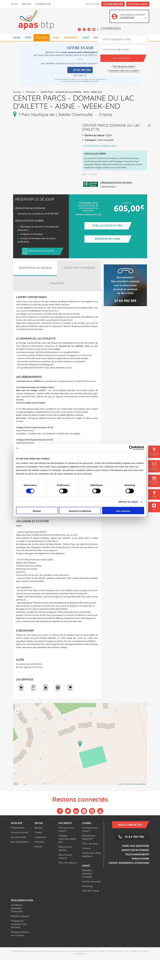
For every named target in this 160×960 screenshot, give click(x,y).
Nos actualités (18, 837)
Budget (38, 827)
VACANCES (41, 38)
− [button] (17, 711)
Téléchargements (137, 854)
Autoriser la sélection (80, 511)
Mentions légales (20, 916)
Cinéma (86, 848)
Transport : (91, 140)
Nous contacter (132, 824)
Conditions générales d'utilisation (17, 908)
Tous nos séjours (67, 862)
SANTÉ (85, 38)
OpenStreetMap (131, 784)
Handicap (87, 886)
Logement (40, 837)
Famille (39, 846)
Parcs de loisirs (90, 843)
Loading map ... (79, 744)
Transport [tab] (57, 283)
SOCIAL (17, 38)
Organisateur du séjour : (116, 182)
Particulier (26, 4)
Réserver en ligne (112, 239)
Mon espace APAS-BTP (133, 16)
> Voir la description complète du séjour (99, 145)
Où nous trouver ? (20, 832)
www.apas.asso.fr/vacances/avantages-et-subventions (80, 81)
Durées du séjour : (95, 135)
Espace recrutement (135, 850)
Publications (140, 859)
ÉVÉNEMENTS (71, 38)
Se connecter (128, 58)
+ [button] (17, 707)
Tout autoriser (123, 511)
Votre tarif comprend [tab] (79, 268)
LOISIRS (55, 38)
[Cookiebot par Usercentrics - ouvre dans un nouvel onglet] (131, 448)
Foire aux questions (135, 846)
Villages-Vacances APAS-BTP (67, 839)
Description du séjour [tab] (35, 268)
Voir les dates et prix (110, 225)
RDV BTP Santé (90, 890)
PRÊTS (28, 38)
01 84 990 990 (134, 837)
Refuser (37, 511)
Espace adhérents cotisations (129, 863)
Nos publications (20, 841)
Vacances (30, 92)
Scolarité (39, 841)
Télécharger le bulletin (44, 251)
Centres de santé (91, 881)
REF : (85, 174)
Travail (38, 832)
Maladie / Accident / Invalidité (87, 873)
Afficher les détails (128, 501)
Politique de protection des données (18, 924)
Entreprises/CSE (43, 4)
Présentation (18, 827)
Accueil (14, 4)
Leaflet (120, 784)
